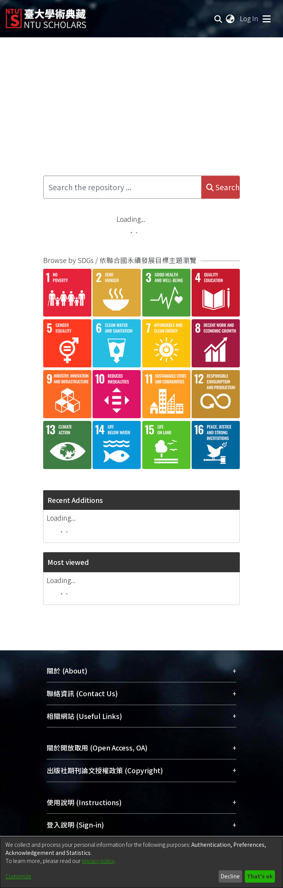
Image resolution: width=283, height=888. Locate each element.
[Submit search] (218, 18)
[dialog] (141, 862)
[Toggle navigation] (266, 18)
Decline (230, 876)
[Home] (46, 15)
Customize (18, 876)
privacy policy (98, 861)
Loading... (130, 219)
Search (223, 187)
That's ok (260, 876)
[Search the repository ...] (122, 187)
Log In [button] (249, 18)
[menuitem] (230, 18)
